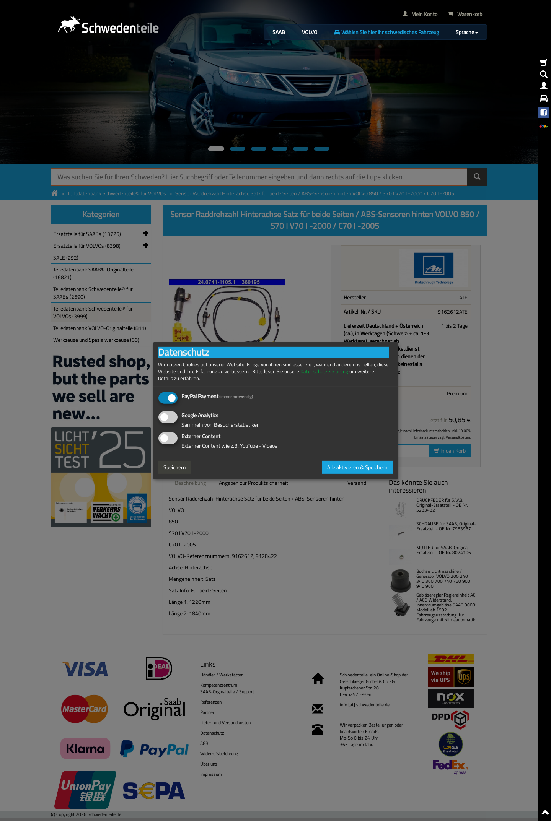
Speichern (174, 467)
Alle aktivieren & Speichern (357, 467)
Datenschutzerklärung (324, 371)
